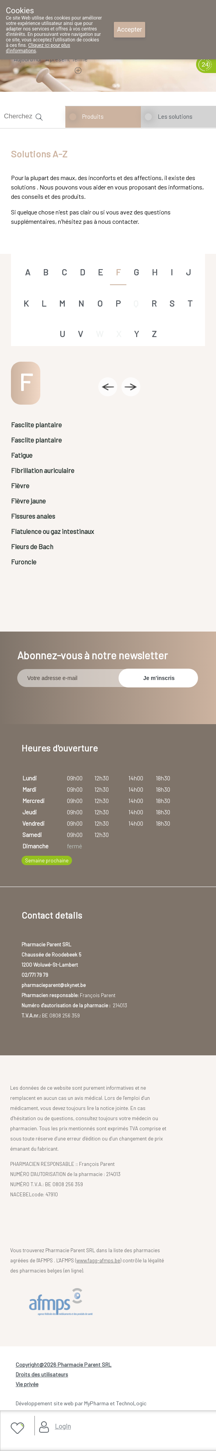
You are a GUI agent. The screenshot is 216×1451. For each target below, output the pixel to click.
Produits (93, 116)
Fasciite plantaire (36, 424)
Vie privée (27, 1384)
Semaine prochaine (46, 860)
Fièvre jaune (28, 501)
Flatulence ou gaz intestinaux (52, 531)
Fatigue (21, 455)
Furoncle (23, 562)
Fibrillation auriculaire (42, 470)
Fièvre (20, 485)
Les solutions (175, 116)
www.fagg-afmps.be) (98, 1260)
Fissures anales (33, 516)
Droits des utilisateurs (42, 1374)
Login (63, 1426)
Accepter (129, 29)
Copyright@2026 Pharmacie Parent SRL (64, 1364)
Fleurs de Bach (32, 546)
